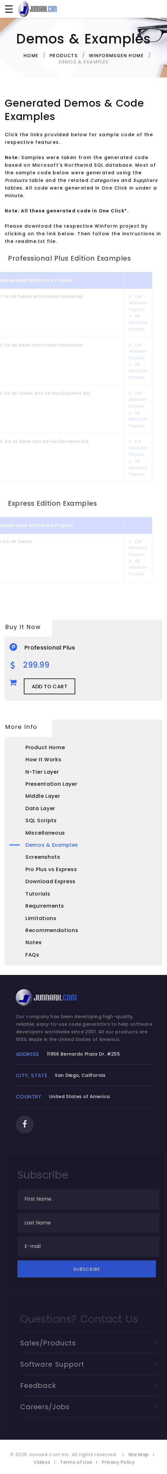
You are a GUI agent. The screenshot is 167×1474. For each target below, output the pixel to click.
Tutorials (37, 893)
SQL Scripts (41, 820)
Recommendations (51, 930)
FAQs (32, 954)
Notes (33, 942)
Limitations (41, 918)
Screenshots (42, 857)
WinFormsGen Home (116, 55)
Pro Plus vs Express (51, 869)
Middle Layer (42, 796)
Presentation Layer (51, 784)
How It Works (43, 759)
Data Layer (40, 808)
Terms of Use (76, 1467)
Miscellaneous (45, 833)
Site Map (138, 1460)
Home (30, 55)
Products (63, 55)
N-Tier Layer (42, 772)
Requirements (44, 906)
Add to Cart (49, 686)
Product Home (45, 747)
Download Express (50, 881)
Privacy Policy (118, 1467)
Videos (42, 1467)
